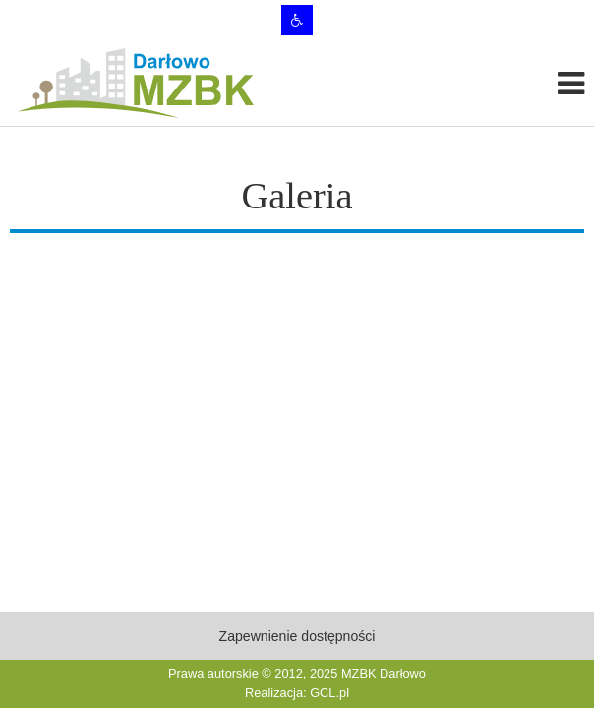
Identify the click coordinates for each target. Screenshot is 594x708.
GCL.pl (329, 692)
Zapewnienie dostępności (297, 636)
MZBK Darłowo (383, 673)
